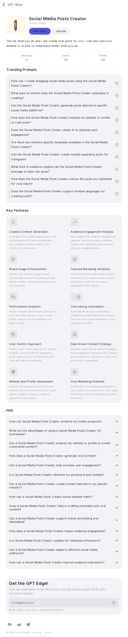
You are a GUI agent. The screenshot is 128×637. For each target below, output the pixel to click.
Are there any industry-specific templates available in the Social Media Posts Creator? (59, 145)
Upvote (61, 31)
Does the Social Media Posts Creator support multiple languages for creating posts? (58, 194)
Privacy (37, 632)
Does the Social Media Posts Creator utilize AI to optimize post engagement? (54, 132)
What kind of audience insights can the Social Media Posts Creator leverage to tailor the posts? (56, 169)
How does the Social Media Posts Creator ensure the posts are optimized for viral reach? (61, 181)
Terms (47, 632)
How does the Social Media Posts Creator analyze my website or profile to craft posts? (60, 120)
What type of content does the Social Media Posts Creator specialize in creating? (60, 95)
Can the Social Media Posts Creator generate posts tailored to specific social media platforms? (59, 108)
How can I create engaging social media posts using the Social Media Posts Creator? (58, 83)
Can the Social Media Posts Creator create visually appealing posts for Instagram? (59, 157)
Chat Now (39, 31)
